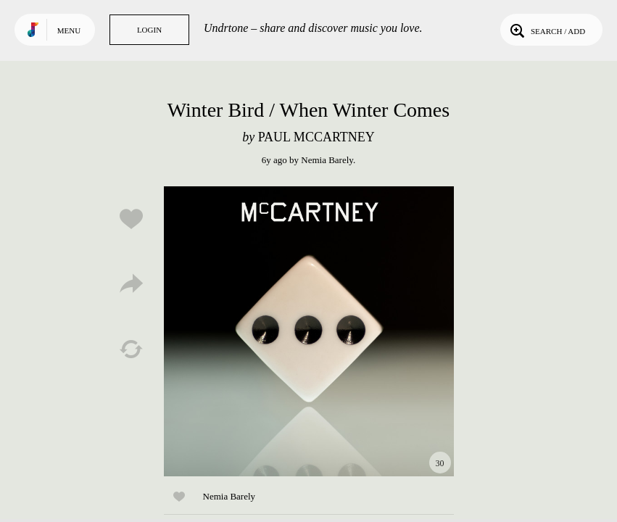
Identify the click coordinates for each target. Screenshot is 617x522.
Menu (68, 30)
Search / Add (546, 29)
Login (149, 29)
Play (309, 331)
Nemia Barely (327, 159)
